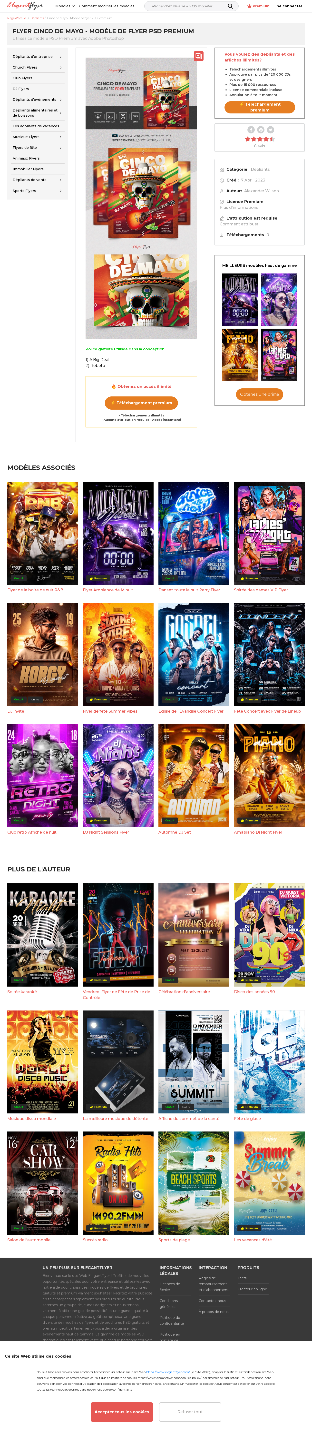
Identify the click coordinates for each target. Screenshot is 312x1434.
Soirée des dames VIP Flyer (261, 590)
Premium (258, 6)
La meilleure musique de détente (115, 1118)
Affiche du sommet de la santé (188, 1118)
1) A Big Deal (97, 359)
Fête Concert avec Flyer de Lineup (267, 711)
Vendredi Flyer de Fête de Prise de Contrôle (116, 995)
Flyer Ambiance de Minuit (108, 590)
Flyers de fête (25, 147)
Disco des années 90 (254, 992)
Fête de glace (247, 1118)
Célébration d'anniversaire (184, 992)
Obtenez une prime (259, 394)
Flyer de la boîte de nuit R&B (35, 590)
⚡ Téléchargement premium (141, 403)
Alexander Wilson (261, 191)
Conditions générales (169, 1304)
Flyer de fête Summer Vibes (110, 711)
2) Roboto (95, 365)
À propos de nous (213, 1312)
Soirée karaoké (22, 992)
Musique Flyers (26, 137)
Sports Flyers (24, 191)
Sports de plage (174, 1240)
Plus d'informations (239, 207)
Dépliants (260, 169)
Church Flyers (25, 67)
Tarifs (242, 1278)
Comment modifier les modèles (107, 6)
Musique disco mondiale (31, 1118)
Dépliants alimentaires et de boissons (35, 113)
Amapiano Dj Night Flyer (258, 832)
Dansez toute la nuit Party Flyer (189, 590)
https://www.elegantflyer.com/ (168, 1372)
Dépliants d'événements (34, 99)
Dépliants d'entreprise (33, 56)
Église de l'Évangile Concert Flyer (191, 711)
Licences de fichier (170, 1287)
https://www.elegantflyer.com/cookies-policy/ (169, 1378)
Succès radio (95, 1240)
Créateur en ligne (252, 1289)
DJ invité (15, 711)
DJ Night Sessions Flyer (106, 832)
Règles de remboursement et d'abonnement (214, 1284)
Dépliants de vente (30, 180)
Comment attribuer (239, 224)
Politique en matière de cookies (170, 1340)
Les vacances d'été (253, 1240)
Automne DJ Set (174, 832)
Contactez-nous (212, 1301)
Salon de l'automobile (28, 1240)
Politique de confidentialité (172, 1320)
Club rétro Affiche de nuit (32, 832)
